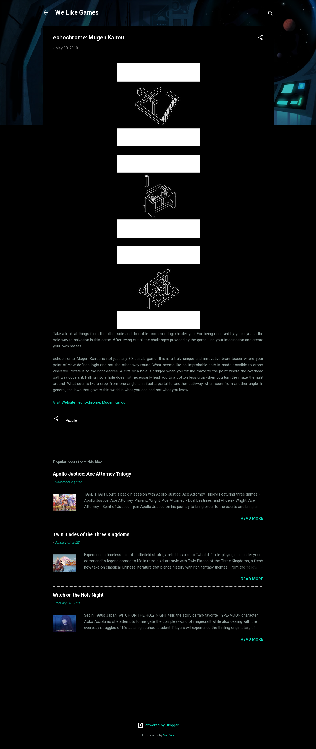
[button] (260, 38)
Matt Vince (169, 735)
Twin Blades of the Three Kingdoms (91, 534)
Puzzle (71, 420)
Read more (252, 518)
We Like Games (77, 12)
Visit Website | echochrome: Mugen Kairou (89, 402)
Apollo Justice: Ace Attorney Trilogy (92, 474)
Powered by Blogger (158, 725)
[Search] (270, 14)
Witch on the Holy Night (78, 595)
